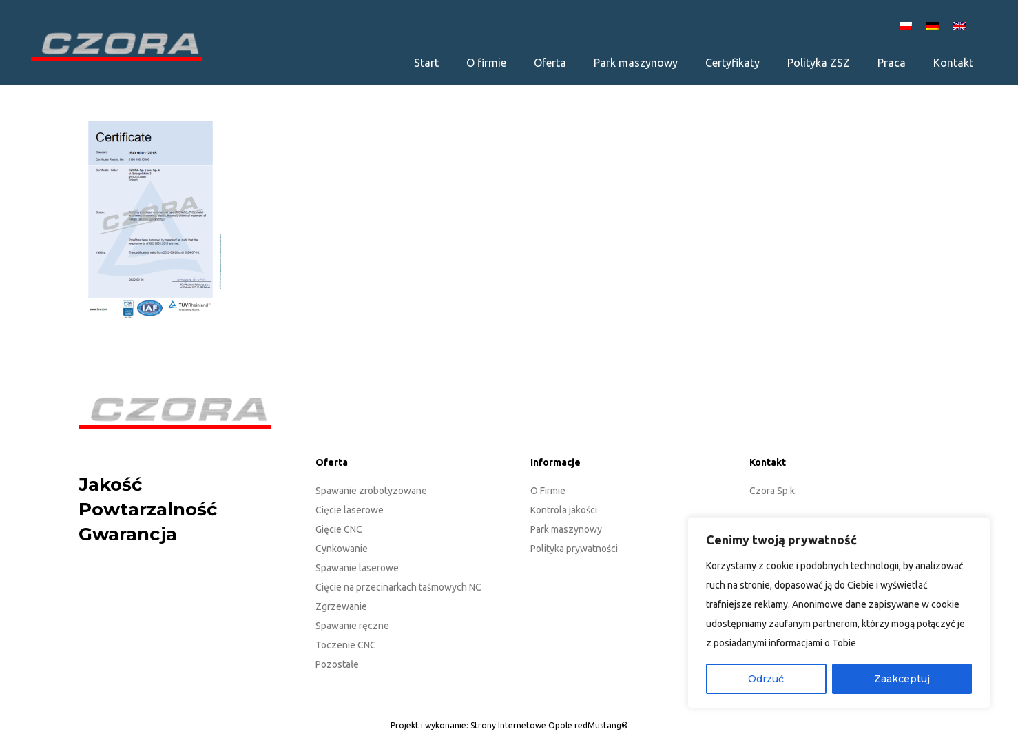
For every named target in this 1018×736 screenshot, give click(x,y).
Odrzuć (766, 679)
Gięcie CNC (338, 529)
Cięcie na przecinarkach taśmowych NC (398, 587)
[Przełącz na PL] (908, 25)
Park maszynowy (566, 529)
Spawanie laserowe (357, 567)
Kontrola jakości (563, 509)
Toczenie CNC (345, 645)
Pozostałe (337, 664)
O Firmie (547, 490)
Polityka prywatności (574, 548)
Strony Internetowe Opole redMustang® (549, 725)
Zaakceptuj (902, 679)
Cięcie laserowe (349, 509)
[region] (838, 612)
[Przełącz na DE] (934, 25)
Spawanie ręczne (352, 625)
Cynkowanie (341, 548)
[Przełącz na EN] (961, 25)
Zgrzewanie (341, 606)
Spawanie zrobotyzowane (371, 490)
